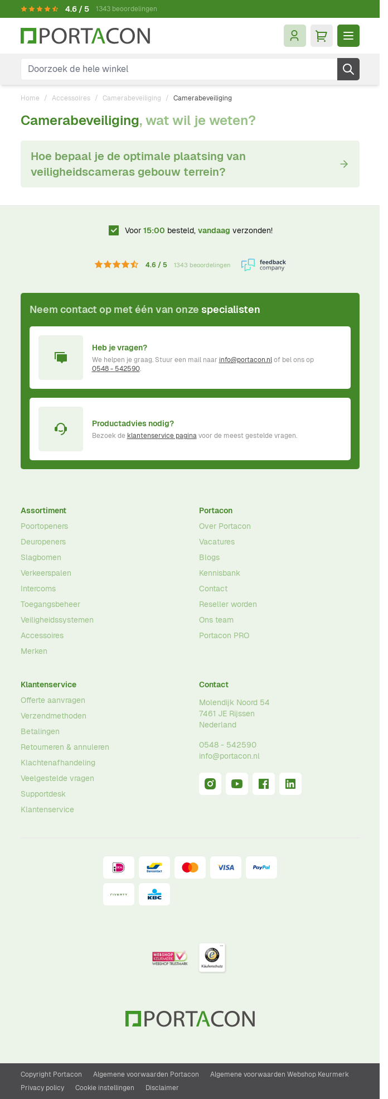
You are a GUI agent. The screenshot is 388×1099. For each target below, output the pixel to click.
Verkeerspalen (46, 573)
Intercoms (38, 589)
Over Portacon (225, 526)
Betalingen (40, 731)
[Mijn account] (295, 36)
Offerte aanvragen (53, 700)
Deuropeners (43, 542)
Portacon (215, 510)
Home (30, 98)
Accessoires (71, 98)
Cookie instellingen (104, 1087)
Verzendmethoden (53, 716)
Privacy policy (42, 1087)
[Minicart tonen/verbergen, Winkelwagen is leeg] (322, 36)
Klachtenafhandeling (58, 763)
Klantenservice (48, 684)
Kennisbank (219, 573)
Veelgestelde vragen (57, 778)
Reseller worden (228, 604)
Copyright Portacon (51, 1074)
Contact (213, 589)
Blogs (209, 557)
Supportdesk (43, 794)
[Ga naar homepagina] (85, 36)
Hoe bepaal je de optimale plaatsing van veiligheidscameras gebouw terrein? (190, 164)
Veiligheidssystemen (57, 620)
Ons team (216, 620)
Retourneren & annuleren (65, 747)
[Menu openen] (348, 36)
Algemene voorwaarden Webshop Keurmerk (279, 1074)
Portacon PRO (224, 635)
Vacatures (217, 542)
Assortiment (43, 510)
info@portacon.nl (245, 359)
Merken (34, 651)
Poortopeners (44, 526)
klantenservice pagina (162, 435)
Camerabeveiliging (132, 98)
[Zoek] (348, 69)
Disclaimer (162, 1087)
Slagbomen (41, 557)
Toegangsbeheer (50, 604)
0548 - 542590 (116, 368)
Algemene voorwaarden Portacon (146, 1074)
